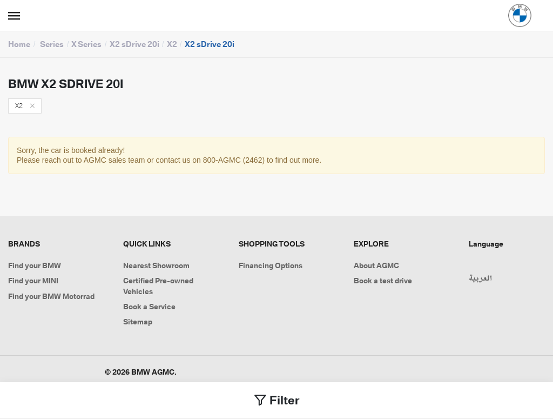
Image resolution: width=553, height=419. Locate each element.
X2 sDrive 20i (134, 44)
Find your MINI (33, 280)
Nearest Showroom (156, 265)
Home (19, 44)
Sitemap (137, 321)
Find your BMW (34, 265)
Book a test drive (383, 280)
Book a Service (149, 306)
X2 (172, 44)
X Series (86, 44)
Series (52, 44)
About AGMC (376, 265)
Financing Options (270, 265)
